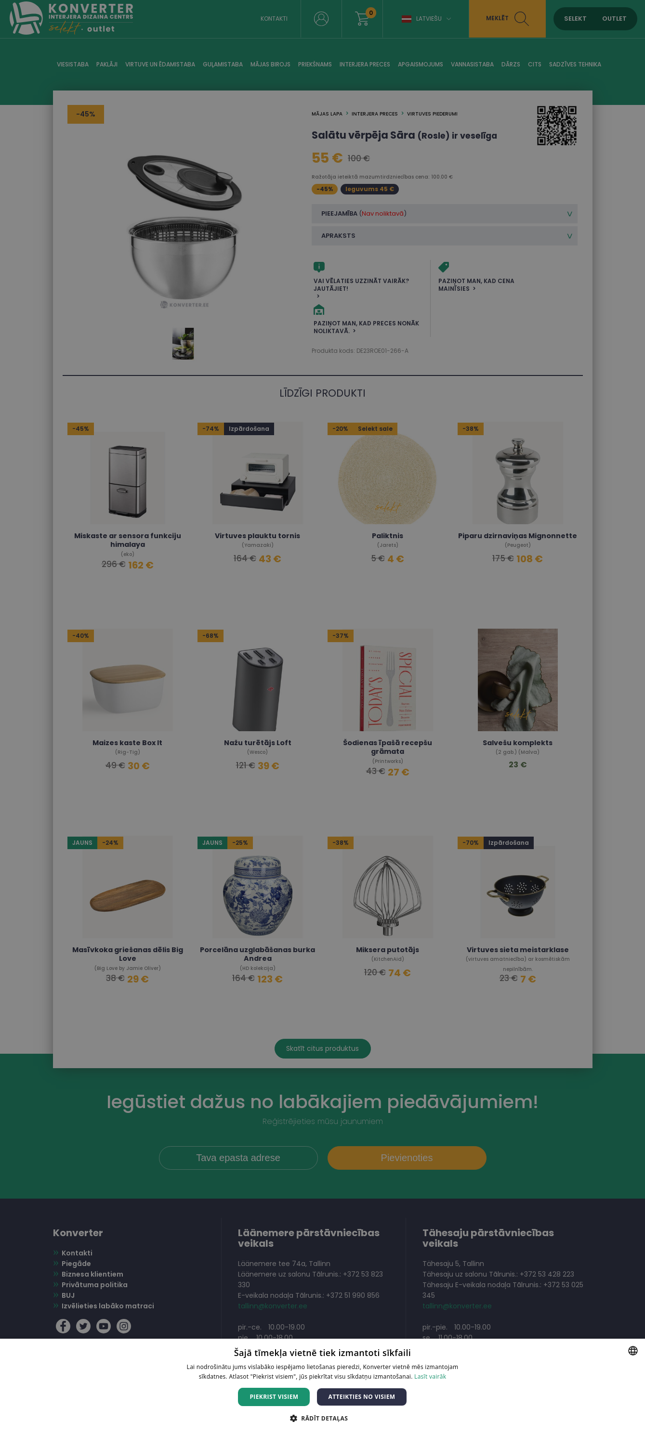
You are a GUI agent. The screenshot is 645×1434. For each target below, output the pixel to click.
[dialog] (322, 717)
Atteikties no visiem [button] (361, 1397)
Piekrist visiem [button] (274, 1397)
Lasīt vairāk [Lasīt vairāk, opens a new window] (430, 1376)
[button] (322, 1417)
